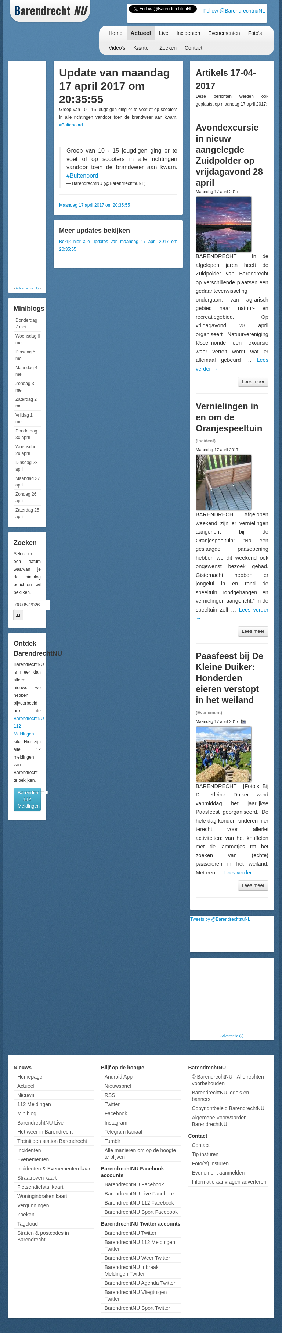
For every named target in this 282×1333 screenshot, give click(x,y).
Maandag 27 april (27, 482)
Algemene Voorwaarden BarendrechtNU (219, 1121)
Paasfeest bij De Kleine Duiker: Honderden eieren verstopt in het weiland (229, 678)
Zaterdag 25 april (27, 513)
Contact (193, 48)
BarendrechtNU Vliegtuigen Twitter (136, 1295)
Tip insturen (205, 1154)
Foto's (255, 33)
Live (164, 33)
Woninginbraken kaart (42, 1196)
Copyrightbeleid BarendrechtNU (228, 1108)
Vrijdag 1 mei (24, 418)
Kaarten (142, 48)
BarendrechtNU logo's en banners (220, 1096)
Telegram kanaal (123, 1132)
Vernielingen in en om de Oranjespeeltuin (229, 417)
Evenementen (224, 33)
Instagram (116, 1123)
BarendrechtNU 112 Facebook (139, 1203)
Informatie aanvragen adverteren (229, 1182)
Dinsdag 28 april (26, 466)
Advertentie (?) (27, 288)
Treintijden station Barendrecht (52, 1141)
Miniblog (26, 1113)
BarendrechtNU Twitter (130, 1233)
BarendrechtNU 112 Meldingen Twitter (140, 1245)
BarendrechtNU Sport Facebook (141, 1212)
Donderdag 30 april (26, 434)
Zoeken (168, 48)
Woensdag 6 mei (27, 339)
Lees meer (253, 381)
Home (115, 33)
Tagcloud (27, 1224)
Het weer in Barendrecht (45, 1132)
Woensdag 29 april (25, 450)
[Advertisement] (39, 173)
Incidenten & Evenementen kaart (54, 1169)
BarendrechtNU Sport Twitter (137, 1308)
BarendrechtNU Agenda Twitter (140, 1283)
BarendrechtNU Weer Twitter (137, 1258)
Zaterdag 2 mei (26, 403)
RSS (110, 1095)
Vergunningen (33, 1205)
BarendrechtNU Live (40, 1123)
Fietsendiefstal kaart (40, 1187)
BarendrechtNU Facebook (134, 1184)
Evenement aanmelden (218, 1173)
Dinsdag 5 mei (25, 355)
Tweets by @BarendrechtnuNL (220, 919)
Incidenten (188, 33)
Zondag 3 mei (24, 387)
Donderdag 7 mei (26, 323)
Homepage (30, 1077)
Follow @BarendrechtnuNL (234, 11)
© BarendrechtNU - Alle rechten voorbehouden (228, 1080)
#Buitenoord (71, 125)
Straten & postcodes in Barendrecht (43, 1236)
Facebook (116, 1113)
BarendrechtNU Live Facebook (140, 1194)
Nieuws (25, 1095)
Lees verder (241, 873)
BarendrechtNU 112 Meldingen (29, 799)
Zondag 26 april (25, 497)
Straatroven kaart (37, 1178)
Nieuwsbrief (118, 1086)
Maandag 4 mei (26, 371)
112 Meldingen (34, 1104)
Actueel (140, 33)
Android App (119, 1077)
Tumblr (112, 1141)
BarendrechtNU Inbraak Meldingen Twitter (132, 1270)
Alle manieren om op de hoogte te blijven (140, 1153)
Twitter (112, 1104)
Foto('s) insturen (210, 1163)
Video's (117, 48)
